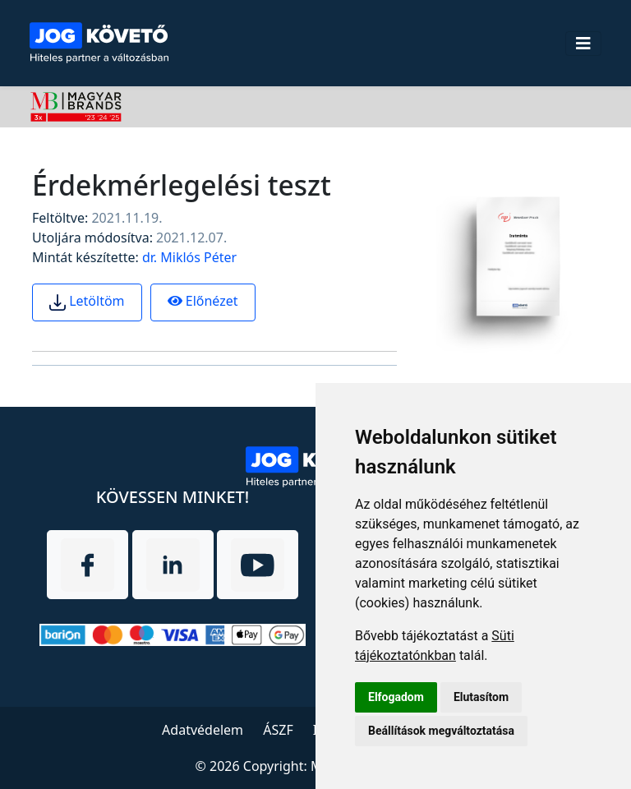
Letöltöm (87, 302)
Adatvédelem (202, 730)
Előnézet (203, 301)
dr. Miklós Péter (189, 257)
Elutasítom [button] (481, 697)
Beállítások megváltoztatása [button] (441, 730)
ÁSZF (277, 730)
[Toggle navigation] (583, 43)
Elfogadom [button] (396, 697)
